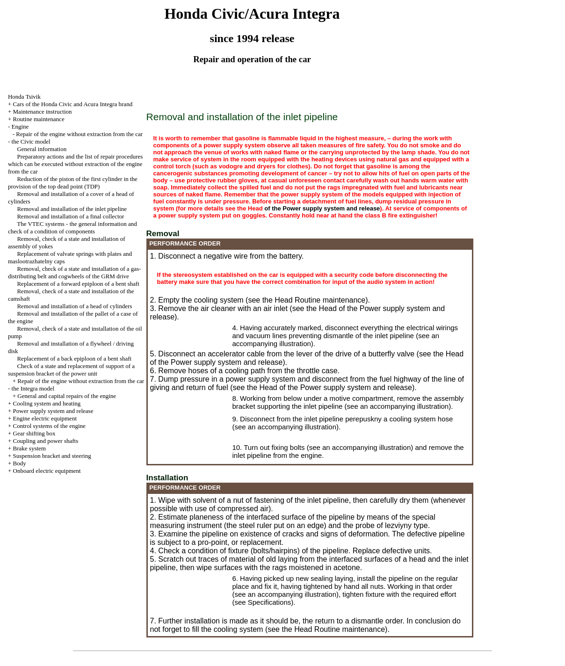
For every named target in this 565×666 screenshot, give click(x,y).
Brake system (29, 448)
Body (19, 463)
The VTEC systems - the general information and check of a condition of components (72, 227)
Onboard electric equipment (47, 470)
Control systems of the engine (49, 425)
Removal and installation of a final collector (70, 216)
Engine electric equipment (45, 418)
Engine (20, 126)
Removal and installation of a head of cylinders (74, 306)
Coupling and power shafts (46, 440)
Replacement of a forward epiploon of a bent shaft (78, 283)
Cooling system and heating (47, 403)
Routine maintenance (39, 119)
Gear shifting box (34, 433)
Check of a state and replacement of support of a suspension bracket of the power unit (71, 369)
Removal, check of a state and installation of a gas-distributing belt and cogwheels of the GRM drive (74, 272)
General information (41, 148)
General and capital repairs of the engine (66, 395)
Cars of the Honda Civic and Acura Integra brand (73, 104)
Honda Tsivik (24, 96)
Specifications (269, 602)
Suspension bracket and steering (52, 455)
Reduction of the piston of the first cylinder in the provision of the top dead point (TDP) (73, 182)
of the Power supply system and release (322, 208)
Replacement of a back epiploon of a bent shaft (74, 358)
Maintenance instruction (42, 111)
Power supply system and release (53, 410)
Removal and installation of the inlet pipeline (72, 208)
